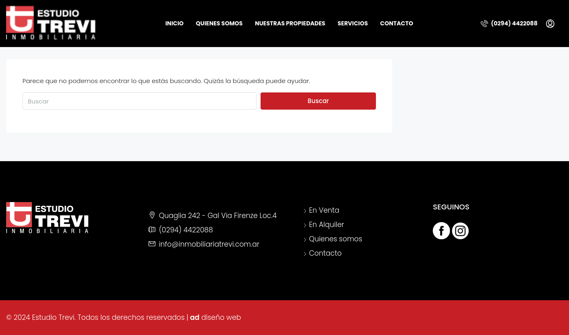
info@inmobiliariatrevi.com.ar (209, 244)
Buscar (318, 101)
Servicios (352, 23)
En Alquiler (326, 224)
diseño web (221, 317)
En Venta (324, 210)
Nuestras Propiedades (290, 23)
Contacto (396, 23)
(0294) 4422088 (509, 23)
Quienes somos (219, 23)
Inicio (174, 23)
